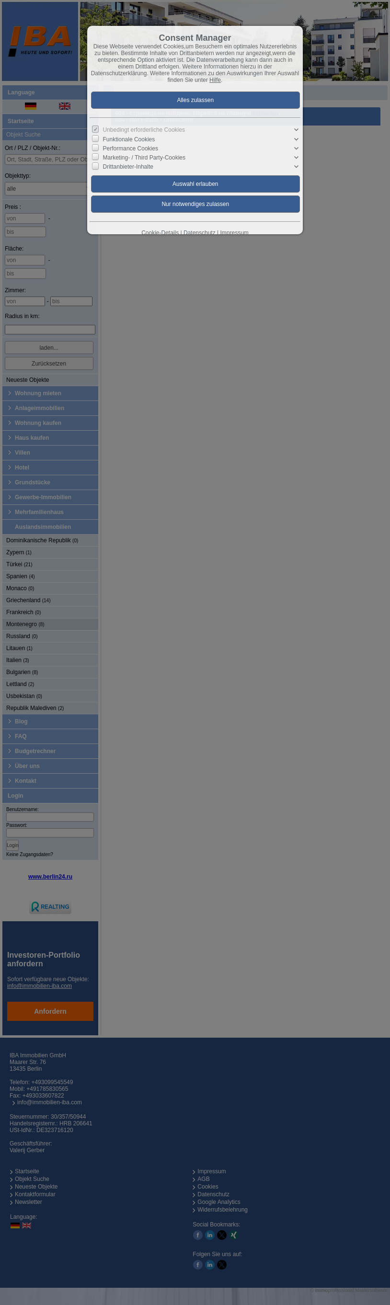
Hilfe (215, 80)
